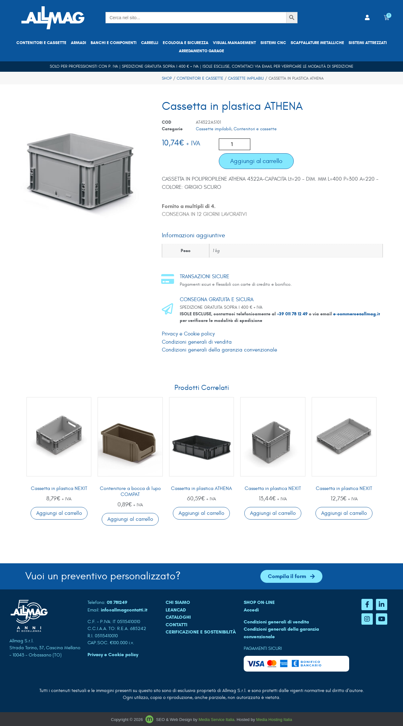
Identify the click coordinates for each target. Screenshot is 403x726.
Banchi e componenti (114, 42)
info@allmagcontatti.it (124, 610)
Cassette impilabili (246, 78)
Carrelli (149, 42)
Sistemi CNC (273, 42)
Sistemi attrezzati (368, 42)
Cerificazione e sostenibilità (201, 632)
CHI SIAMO (178, 602)
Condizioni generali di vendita (197, 342)
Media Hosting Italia (274, 719)
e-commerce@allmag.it (356, 314)
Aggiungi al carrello (256, 161)
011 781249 (117, 602)
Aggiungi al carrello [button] (59, 513)
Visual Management (234, 42)
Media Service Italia (216, 719)
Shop (167, 78)
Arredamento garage (201, 50)
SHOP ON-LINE (259, 602)
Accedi (251, 610)
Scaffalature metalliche (317, 42)
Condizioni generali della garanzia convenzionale (219, 350)
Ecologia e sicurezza (185, 42)
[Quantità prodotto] (234, 144)
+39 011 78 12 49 (293, 314)
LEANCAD (176, 610)
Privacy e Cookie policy (188, 334)
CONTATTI (176, 625)
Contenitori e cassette (41, 42)
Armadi (78, 42)
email (267, 66)
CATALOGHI (178, 617)
